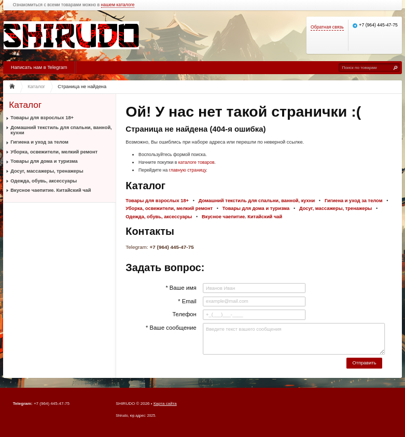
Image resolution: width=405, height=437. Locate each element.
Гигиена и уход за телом (39, 142)
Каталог (25, 105)
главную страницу (187, 170)
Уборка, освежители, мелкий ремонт (53, 151)
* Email (187, 301)
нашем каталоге (118, 5)
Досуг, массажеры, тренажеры (46, 171)
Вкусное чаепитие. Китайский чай (50, 190)
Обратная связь (327, 27)
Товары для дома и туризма (43, 161)
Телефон (184, 314)
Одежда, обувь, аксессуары (43, 181)
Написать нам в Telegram (39, 67)
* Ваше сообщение (171, 328)
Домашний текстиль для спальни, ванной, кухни (60, 130)
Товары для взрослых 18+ (42, 117)
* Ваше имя (180, 288)
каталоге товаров (196, 162)
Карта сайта (165, 403)
